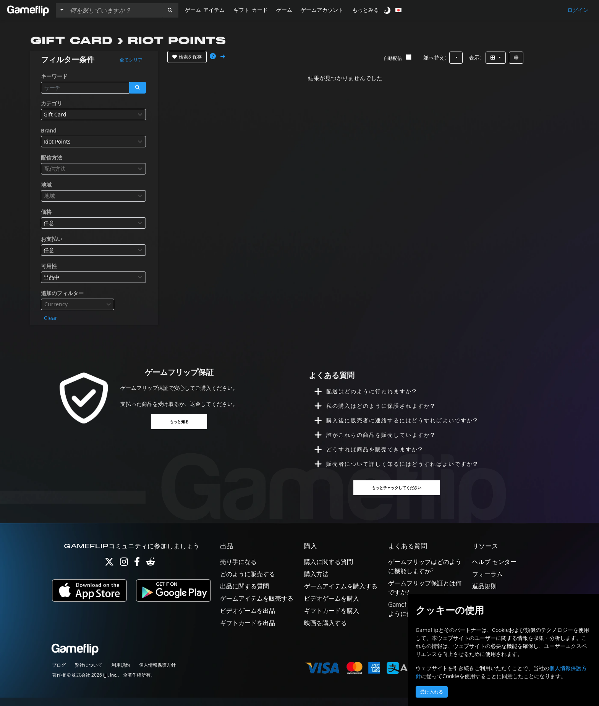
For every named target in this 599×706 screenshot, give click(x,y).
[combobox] (93, 114)
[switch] (387, 10)
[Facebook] (137, 572)
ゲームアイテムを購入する (340, 594)
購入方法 (316, 582)
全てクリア (131, 60)
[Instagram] (124, 572)
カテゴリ (51, 103)
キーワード (54, 76)
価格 (46, 211)
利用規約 (121, 673)
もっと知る (179, 422)
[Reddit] (150, 572)
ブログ (59, 673)
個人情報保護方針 (157, 673)
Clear (50, 317)
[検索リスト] (114, 10)
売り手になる (238, 570)
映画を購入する (325, 631)
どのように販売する (247, 582)
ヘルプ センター (494, 570)
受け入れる (431, 692)
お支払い (51, 238)
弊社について (88, 673)
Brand (49, 130)
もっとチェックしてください (397, 496)
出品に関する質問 (244, 594)
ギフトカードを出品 (247, 631)
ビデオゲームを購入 (331, 607)
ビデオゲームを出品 (247, 619)
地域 (46, 184)
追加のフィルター (62, 293)
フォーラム (487, 582)
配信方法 (51, 157)
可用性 (49, 266)
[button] (170, 10)
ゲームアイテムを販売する (256, 607)
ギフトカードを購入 (331, 619)
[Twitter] (109, 572)
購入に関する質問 (328, 570)
